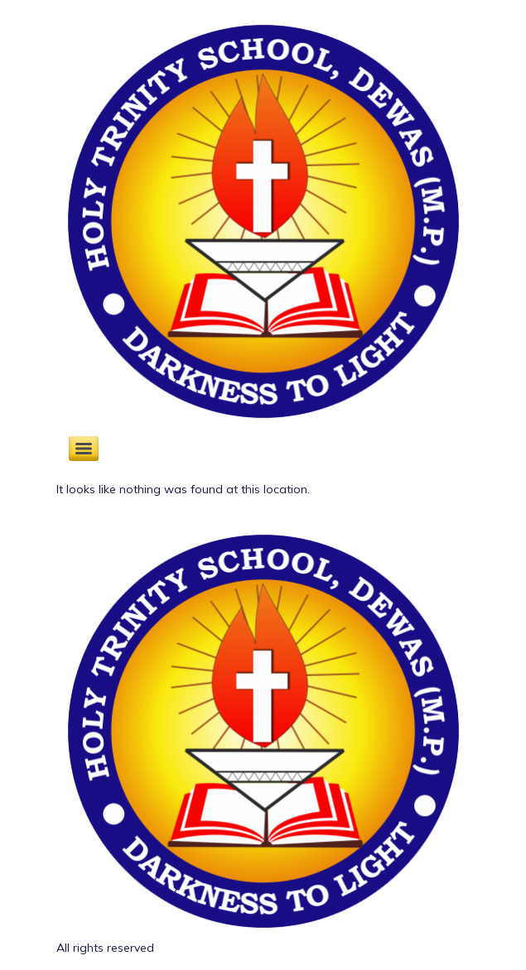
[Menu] (84, 448)
